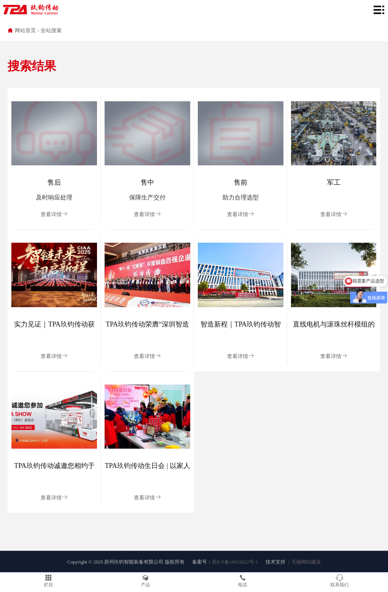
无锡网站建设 (306, 562)
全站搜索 (51, 30)
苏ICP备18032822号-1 (235, 562)
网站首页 (25, 30)
